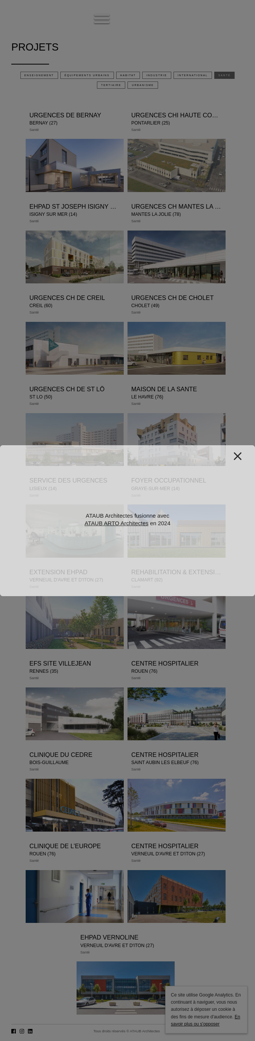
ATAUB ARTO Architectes (116, 523)
